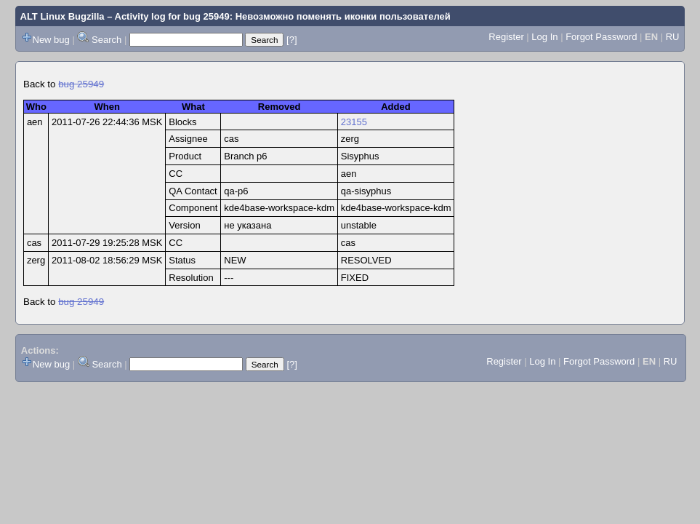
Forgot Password (601, 36)
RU (673, 36)
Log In (544, 36)
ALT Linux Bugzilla (62, 16)
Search (106, 39)
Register (505, 36)
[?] (291, 39)
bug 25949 (81, 84)
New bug (51, 39)
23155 (354, 121)
